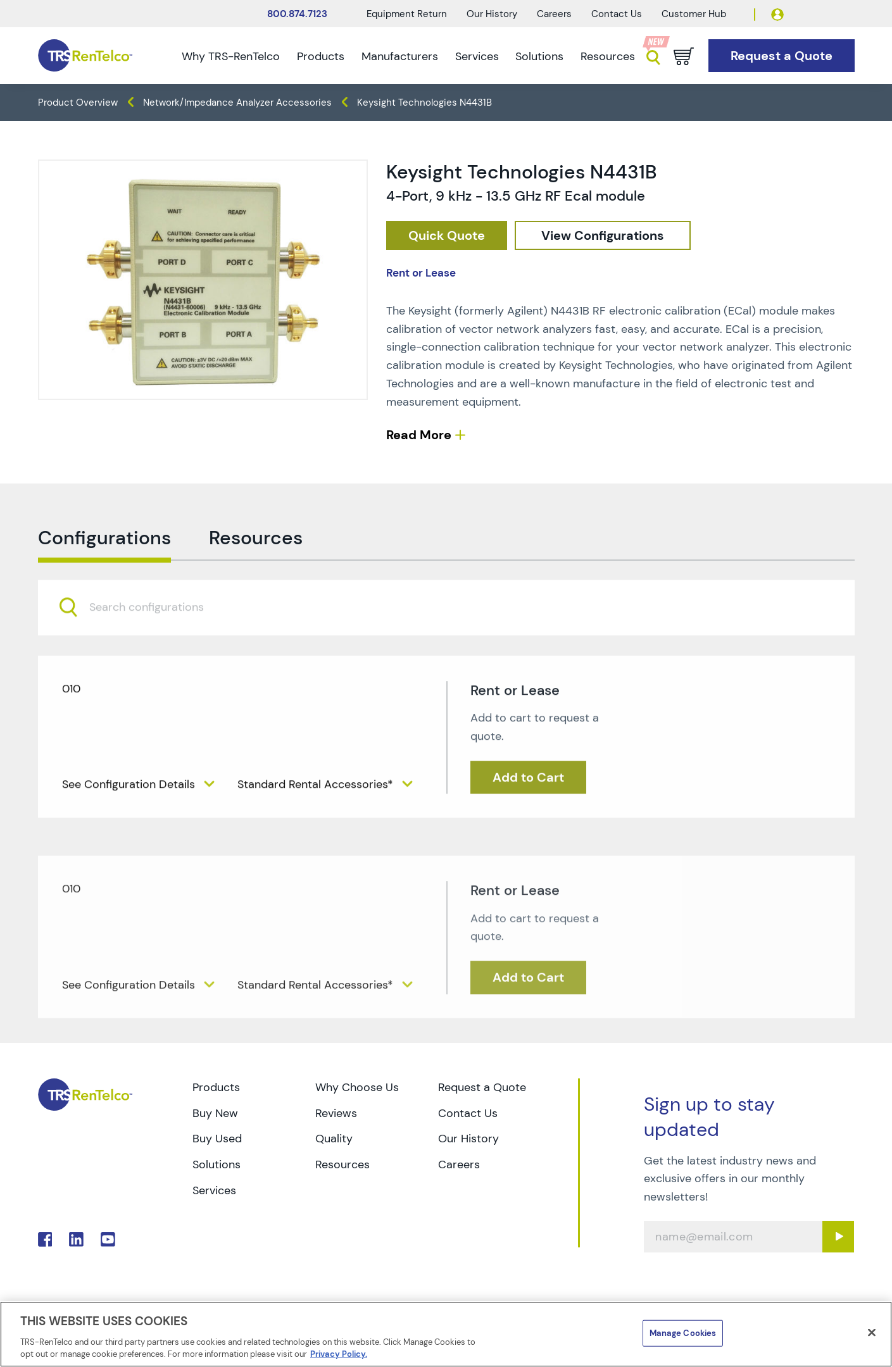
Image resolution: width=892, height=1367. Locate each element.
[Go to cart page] (684, 56)
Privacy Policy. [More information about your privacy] (338, 1354)
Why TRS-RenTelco (231, 56)
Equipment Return (407, 14)
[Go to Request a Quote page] (781, 56)
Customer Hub (694, 14)
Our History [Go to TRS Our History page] (468, 1138)
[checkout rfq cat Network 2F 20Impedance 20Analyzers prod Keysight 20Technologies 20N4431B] (446, 236)
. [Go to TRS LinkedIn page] (76, 1239)
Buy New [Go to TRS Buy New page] (215, 1113)
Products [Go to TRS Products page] (216, 1087)
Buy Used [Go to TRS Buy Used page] (217, 1138)
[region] (446, 1334)
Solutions (539, 56)
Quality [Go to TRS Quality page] (334, 1138)
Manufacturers (399, 56)
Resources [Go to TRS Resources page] (342, 1164)
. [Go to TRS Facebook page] (45, 1239)
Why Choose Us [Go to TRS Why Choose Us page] (357, 1087)
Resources (608, 56)
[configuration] (603, 236)
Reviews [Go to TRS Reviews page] (336, 1113)
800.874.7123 (297, 14)
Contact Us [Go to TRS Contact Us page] (468, 1113)
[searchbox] (154, 634)
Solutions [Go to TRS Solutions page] (216, 1164)
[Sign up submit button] (838, 1236)
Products (320, 56)
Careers (554, 14)
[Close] (872, 1333)
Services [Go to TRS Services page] (214, 1190)
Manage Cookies (683, 1333)
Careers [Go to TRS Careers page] (459, 1164)
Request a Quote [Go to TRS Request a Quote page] (482, 1087)
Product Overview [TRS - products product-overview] (78, 102)
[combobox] (446, 633)
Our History (492, 14)
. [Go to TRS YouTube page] (108, 1239)
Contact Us (616, 14)
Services (477, 56)
